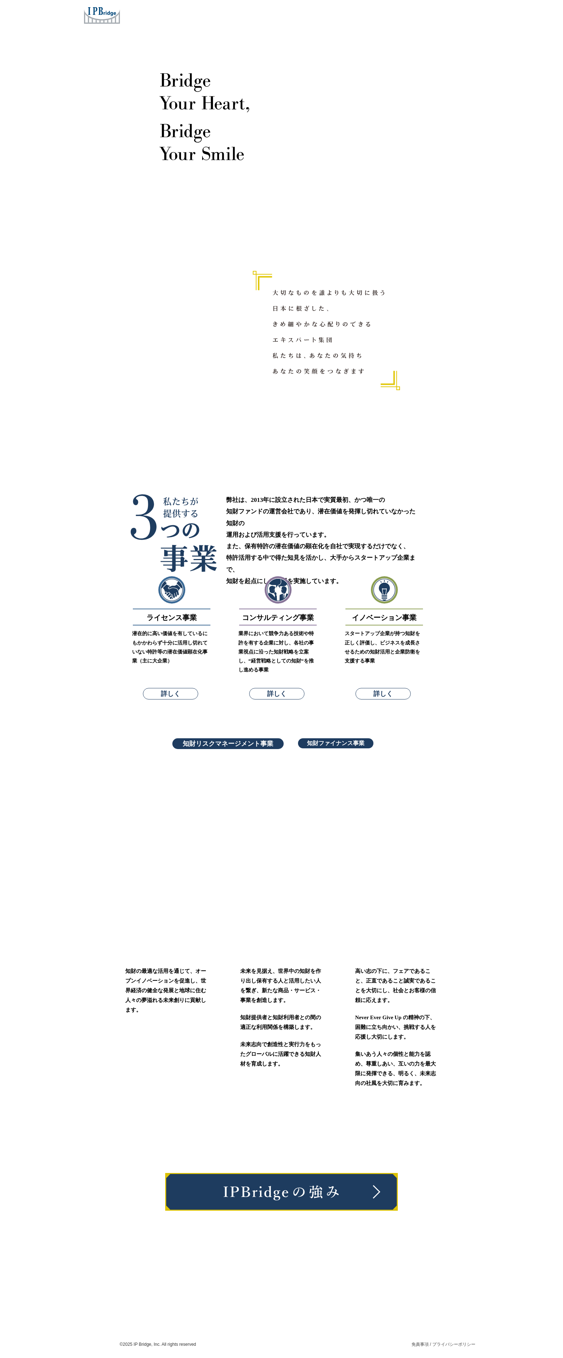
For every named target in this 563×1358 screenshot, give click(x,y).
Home (222, 14)
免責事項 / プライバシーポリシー (443, 1344)
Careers (392, 14)
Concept (291, 14)
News (361, 14)
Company (328, 14)
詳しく (170, 693)
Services (254, 14)
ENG (468, 14)
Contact (426, 14)
